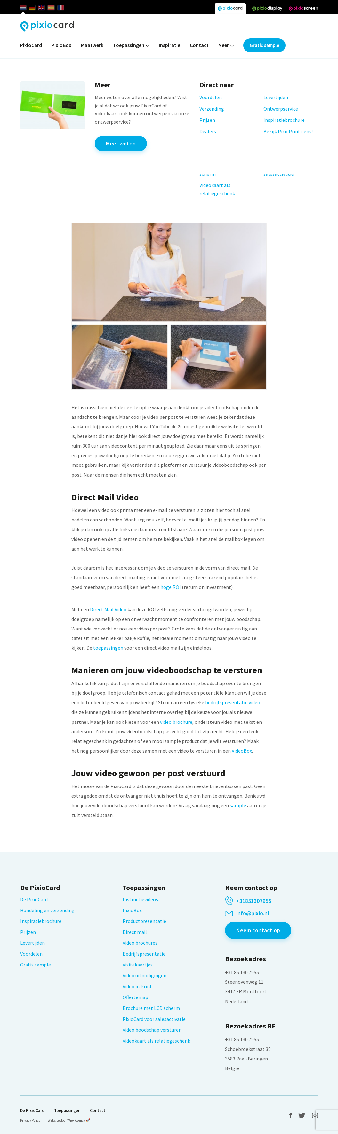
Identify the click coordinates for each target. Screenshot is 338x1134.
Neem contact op (258, 930)
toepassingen (108, 648)
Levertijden (32, 943)
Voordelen (31, 953)
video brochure (176, 722)
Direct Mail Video (108, 609)
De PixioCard (34, 899)
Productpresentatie (144, 921)
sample (238, 805)
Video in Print (137, 986)
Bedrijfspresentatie (144, 953)
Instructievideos (140, 899)
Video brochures (140, 943)
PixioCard (31, 45)
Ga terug (83, 174)
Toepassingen (131, 45)
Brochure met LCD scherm (151, 1008)
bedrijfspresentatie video (232, 702)
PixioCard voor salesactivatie (154, 1019)
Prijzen (28, 932)
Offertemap (135, 997)
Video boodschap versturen (152, 1030)
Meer (226, 45)
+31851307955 (253, 900)
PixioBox (61, 45)
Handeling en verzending (47, 910)
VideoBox (242, 750)
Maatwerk (92, 45)
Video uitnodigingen (144, 975)
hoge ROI (170, 587)
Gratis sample (264, 45)
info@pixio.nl (252, 913)
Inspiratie (169, 45)
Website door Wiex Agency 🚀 (69, 1120)
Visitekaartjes (138, 964)
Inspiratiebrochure (40, 921)
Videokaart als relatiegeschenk (156, 1040)
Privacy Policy (30, 1120)
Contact (199, 45)
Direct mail (135, 932)
